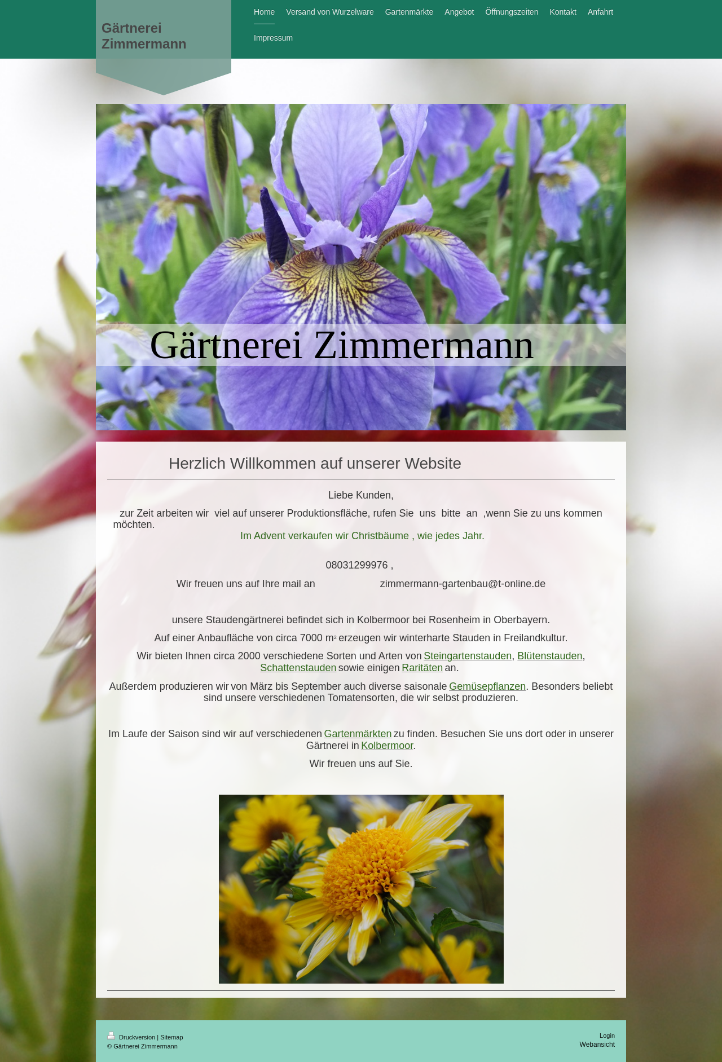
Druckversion (132, 1037)
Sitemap (171, 1037)
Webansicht (597, 1044)
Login (607, 1035)
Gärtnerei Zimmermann (144, 35)
